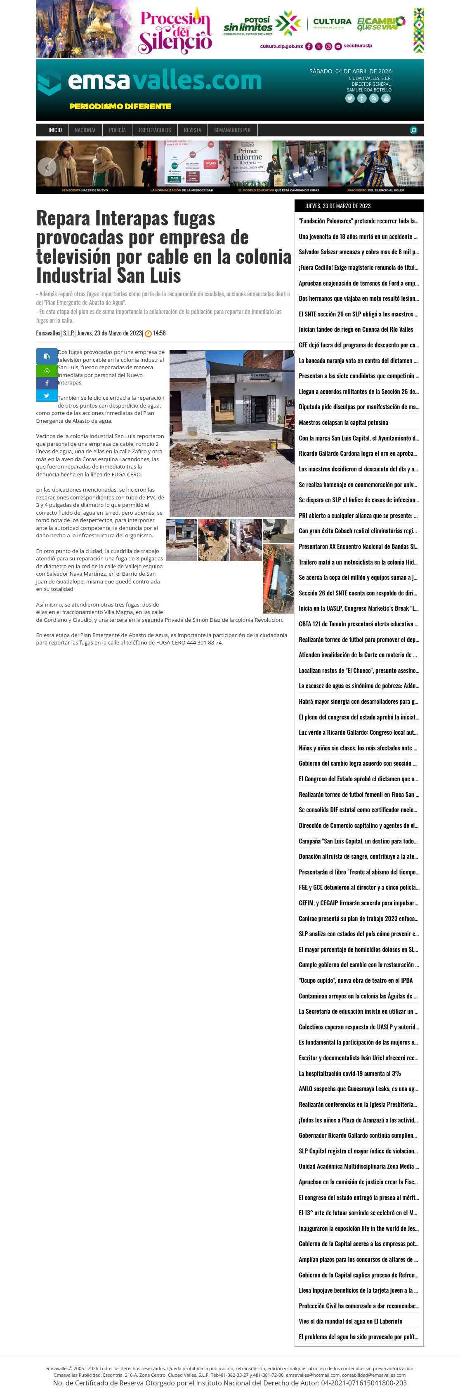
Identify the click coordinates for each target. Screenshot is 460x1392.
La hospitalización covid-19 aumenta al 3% (350, 1073)
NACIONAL (85, 129)
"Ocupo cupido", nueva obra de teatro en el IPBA (356, 979)
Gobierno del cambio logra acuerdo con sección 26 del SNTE (370, 762)
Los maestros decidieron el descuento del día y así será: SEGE (372, 468)
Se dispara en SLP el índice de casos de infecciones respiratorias (376, 499)
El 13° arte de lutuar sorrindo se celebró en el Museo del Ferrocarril (379, 1212)
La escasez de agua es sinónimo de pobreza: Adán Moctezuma (371, 685)
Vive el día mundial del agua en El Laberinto (351, 1320)
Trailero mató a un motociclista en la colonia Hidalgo (361, 561)
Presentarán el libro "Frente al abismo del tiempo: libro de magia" (377, 871)
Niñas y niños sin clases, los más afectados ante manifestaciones (376, 747)
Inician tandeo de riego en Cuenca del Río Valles (356, 328)
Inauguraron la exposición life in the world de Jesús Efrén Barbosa (377, 1228)
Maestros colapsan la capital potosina (343, 422)
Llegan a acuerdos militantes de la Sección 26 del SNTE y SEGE (373, 391)
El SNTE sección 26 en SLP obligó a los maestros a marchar (369, 313)
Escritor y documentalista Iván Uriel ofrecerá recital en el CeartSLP (379, 1057)
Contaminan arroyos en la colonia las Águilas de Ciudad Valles (372, 995)
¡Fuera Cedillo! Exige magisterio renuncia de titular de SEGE (369, 267)
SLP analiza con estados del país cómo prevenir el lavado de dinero (378, 933)
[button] (46, 167)
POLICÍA (117, 129)
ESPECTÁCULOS (155, 129)
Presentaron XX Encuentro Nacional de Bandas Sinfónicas (367, 546)
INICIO (55, 129)
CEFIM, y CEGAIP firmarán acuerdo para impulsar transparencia (374, 902)
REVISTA (192, 129)
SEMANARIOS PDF (232, 129)
